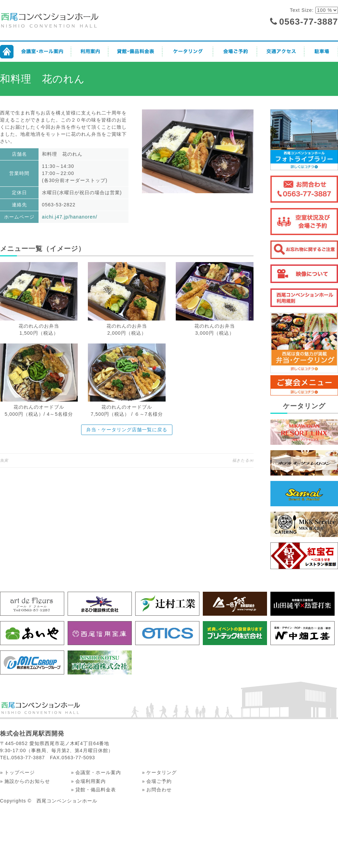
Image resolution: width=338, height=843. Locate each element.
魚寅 (4, 460)
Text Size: (302, 10)
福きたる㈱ (243, 460)
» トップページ (17, 772)
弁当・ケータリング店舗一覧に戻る (126, 429)
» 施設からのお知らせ (25, 781)
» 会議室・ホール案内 (96, 772)
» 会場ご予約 (157, 781)
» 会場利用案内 (88, 781)
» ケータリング (159, 772)
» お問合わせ (157, 789)
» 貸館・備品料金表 (93, 789)
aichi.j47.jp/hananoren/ (69, 217)
